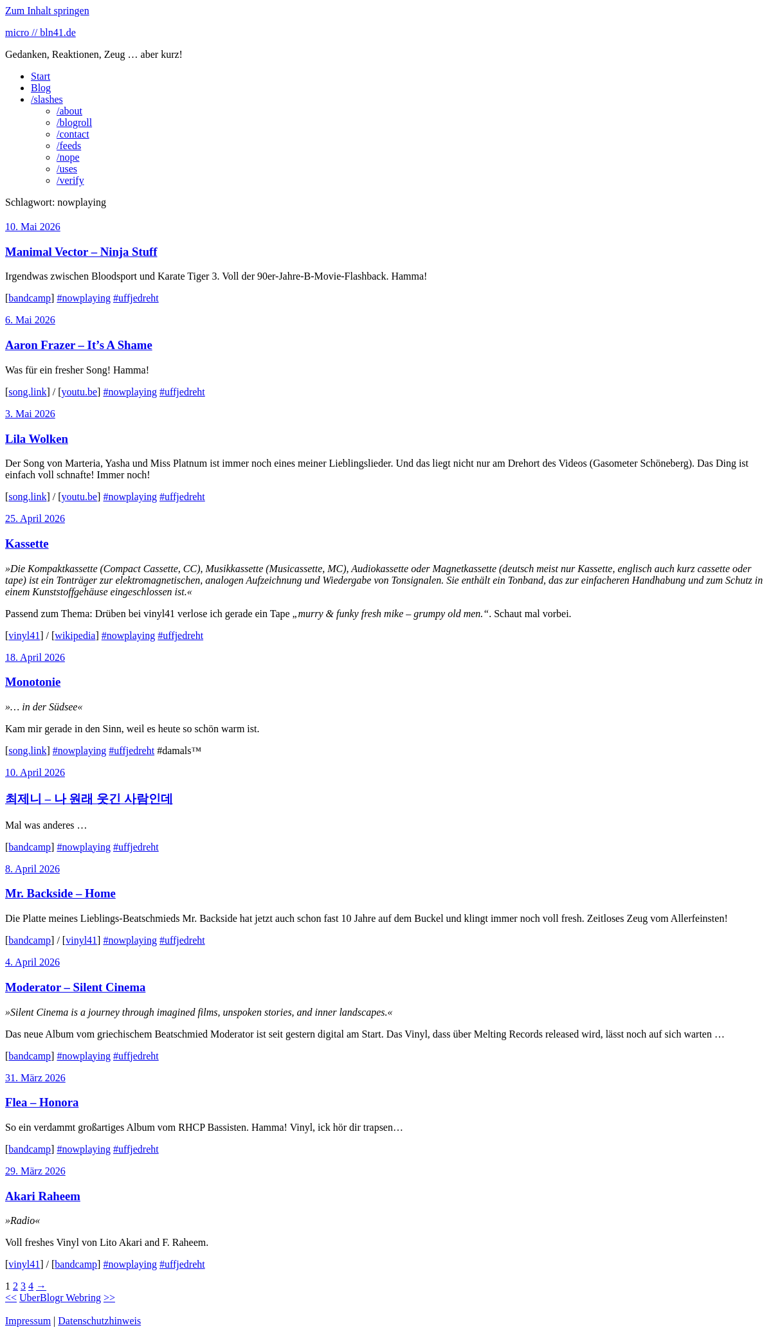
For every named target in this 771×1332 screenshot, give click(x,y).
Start (40, 76)
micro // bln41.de (40, 32)
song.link (27, 391)
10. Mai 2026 (32, 226)
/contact (73, 134)
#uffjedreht (136, 297)
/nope (68, 157)
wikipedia (75, 635)
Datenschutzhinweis (99, 1320)
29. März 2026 (35, 1171)
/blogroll (74, 122)
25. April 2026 (35, 518)
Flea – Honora (41, 1102)
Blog (41, 87)
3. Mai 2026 (30, 413)
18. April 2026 (35, 657)
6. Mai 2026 (30, 319)
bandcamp (29, 297)
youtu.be (80, 391)
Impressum (28, 1320)
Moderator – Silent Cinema (75, 987)
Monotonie (32, 681)
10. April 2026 (35, 772)
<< (11, 1297)
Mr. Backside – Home (60, 893)
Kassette (27, 543)
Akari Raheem (42, 1196)
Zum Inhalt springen (47, 10)
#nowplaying (84, 297)
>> (109, 1297)
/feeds (69, 145)
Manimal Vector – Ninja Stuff (81, 251)
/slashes (47, 99)
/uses (67, 168)
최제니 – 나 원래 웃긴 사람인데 (89, 799)
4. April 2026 (32, 962)
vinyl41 (24, 635)
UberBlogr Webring (60, 1297)
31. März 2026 (35, 1077)
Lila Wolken (36, 439)
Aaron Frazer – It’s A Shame (78, 345)
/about (69, 110)
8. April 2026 (32, 868)
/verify (70, 180)
